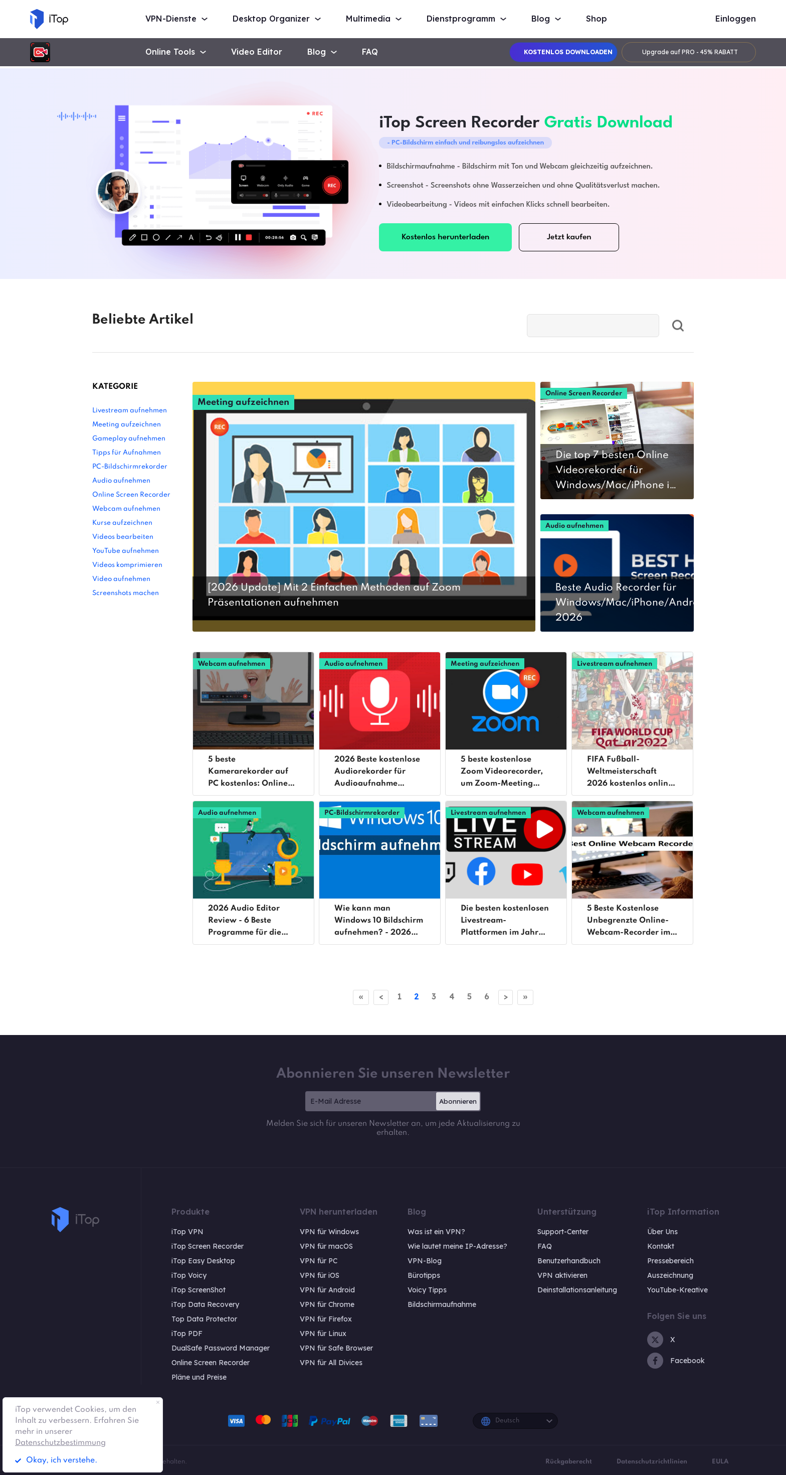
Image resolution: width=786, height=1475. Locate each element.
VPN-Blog (425, 1260)
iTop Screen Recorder (207, 1246)
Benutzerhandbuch (569, 1260)
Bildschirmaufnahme (442, 1304)
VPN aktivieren (562, 1275)
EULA (720, 1461)
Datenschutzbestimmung (60, 1443)
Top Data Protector (204, 1318)
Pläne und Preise (199, 1377)
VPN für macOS (326, 1246)
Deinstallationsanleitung (577, 1289)
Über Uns (662, 1231)
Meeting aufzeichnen (126, 424)
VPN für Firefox (326, 1318)
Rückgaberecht (568, 1461)
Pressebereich (670, 1260)
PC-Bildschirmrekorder (129, 467)
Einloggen (735, 19)
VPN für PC (318, 1260)
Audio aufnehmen (121, 481)
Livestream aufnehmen (129, 410)
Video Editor (256, 52)
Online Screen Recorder (131, 495)
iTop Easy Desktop (203, 1260)
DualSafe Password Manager (220, 1348)
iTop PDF (187, 1333)
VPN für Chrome (327, 1304)
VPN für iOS (319, 1275)
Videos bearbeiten (122, 537)
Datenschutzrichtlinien (652, 1461)
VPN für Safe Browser (336, 1348)
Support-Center (562, 1231)
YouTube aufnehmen (125, 551)
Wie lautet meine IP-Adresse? (457, 1246)
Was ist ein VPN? (436, 1231)
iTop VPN (187, 1231)
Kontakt (660, 1246)
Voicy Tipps (427, 1289)
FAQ (370, 52)
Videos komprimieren (127, 565)
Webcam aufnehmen (126, 509)
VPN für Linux (323, 1333)
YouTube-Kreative (677, 1289)
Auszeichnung (670, 1275)
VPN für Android (327, 1289)
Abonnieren (458, 1101)
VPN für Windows (329, 1231)
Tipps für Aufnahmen (126, 453)
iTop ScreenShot (198, 1289)
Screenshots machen (125, 593)
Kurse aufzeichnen (122, 523)
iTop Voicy (189, 1275)
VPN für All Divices (331, 1362)
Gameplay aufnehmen (128, 438)
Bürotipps (424, 1275)
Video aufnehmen (121, 579)
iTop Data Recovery (205, 1304)
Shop (596, 19)
